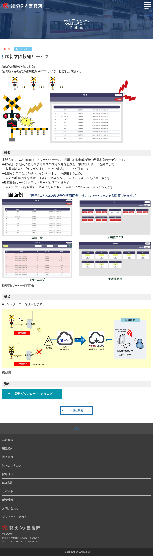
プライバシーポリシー (16, 517)
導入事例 (7, 457)
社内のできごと (12, 465)
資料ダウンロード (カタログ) (34, 393)
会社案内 (7, 440)
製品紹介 (7, 448)
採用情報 (7, 474)
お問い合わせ (10, 508)
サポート (7, 491)
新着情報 (7, 499)
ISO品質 (7, 482)
